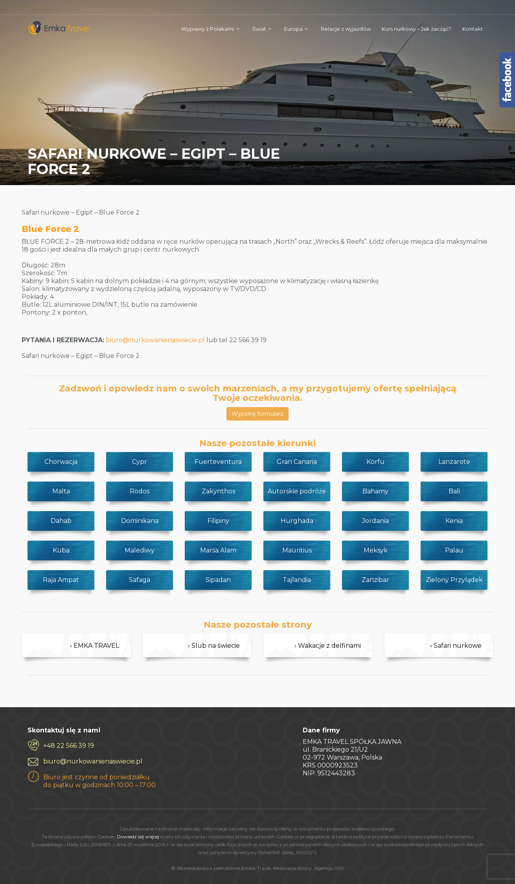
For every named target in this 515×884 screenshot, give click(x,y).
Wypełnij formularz (257, 413)
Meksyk (376, 550)
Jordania (375, 520)
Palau (454, 550)
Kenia (454, 520)
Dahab (61, 520)
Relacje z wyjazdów (346, 29)
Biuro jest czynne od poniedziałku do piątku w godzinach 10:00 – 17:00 (99, 781)
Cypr (139, 461)
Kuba (61, 550)
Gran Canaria (297, 461)
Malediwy (139, 550)
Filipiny (218, 520)
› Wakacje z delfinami (327, 645)
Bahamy (375, 491)
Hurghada (297, 520)
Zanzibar (375, 580)
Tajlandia (297, 580)
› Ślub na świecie (214, 645)
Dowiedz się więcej (138, 837)
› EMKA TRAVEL (94, 645)
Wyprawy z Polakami (207, 29)
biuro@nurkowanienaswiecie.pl (155, 340)
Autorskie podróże (297, 491)
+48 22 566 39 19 (68, 745)
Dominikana (139, 520)
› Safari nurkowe (456, 645)
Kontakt (472, 29)
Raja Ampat (61, 580)
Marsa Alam (218, 550)
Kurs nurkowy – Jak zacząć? (416, 29)
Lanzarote (454, 461)
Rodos (139, 491)
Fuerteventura (218, 461)
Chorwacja (60, 461)
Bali (454, 491)
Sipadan (218, 580)
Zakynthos (218, 491)
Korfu (375, 461)
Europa (293, 29)
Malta (61, 491)
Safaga (139, 580)
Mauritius (297, 550)
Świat (259, 29)
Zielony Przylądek (454, 580)
